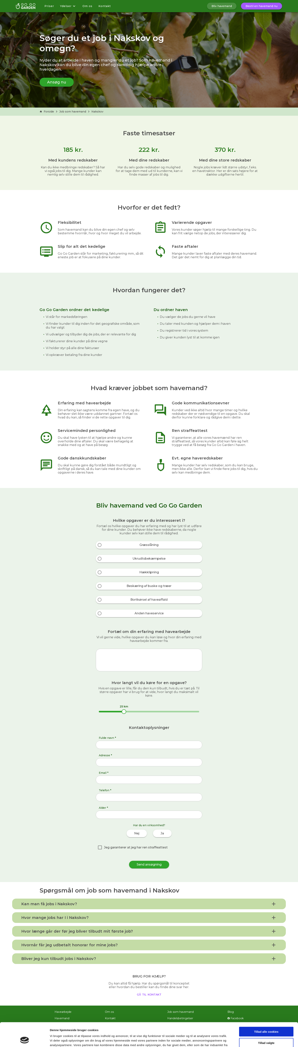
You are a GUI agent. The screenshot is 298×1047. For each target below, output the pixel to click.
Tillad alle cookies (266, 1009)
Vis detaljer (197, 1039)
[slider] (124, 711)
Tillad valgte (266, 1020)
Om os (87, 6)
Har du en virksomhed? (149, 825)
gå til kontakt (149, 994)
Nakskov (97, 111)
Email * (103, 772)
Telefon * (105, 790)
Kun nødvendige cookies (266, 1031)
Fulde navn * (107, 738)
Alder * (103, 807)
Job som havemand (72, 111)
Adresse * (105, 755)
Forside (47, 111)
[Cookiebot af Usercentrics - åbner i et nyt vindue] (24, 1039)
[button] (149, 904)
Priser (49, 6)
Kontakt (104, 6)
